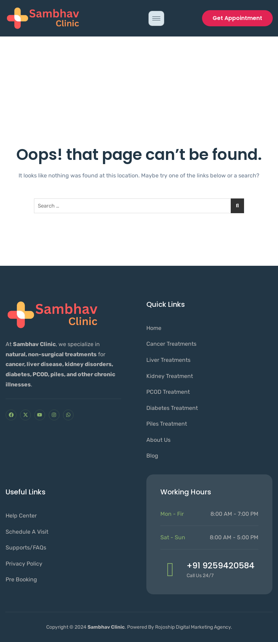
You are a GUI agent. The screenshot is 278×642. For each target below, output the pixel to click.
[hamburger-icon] (156, 18)
